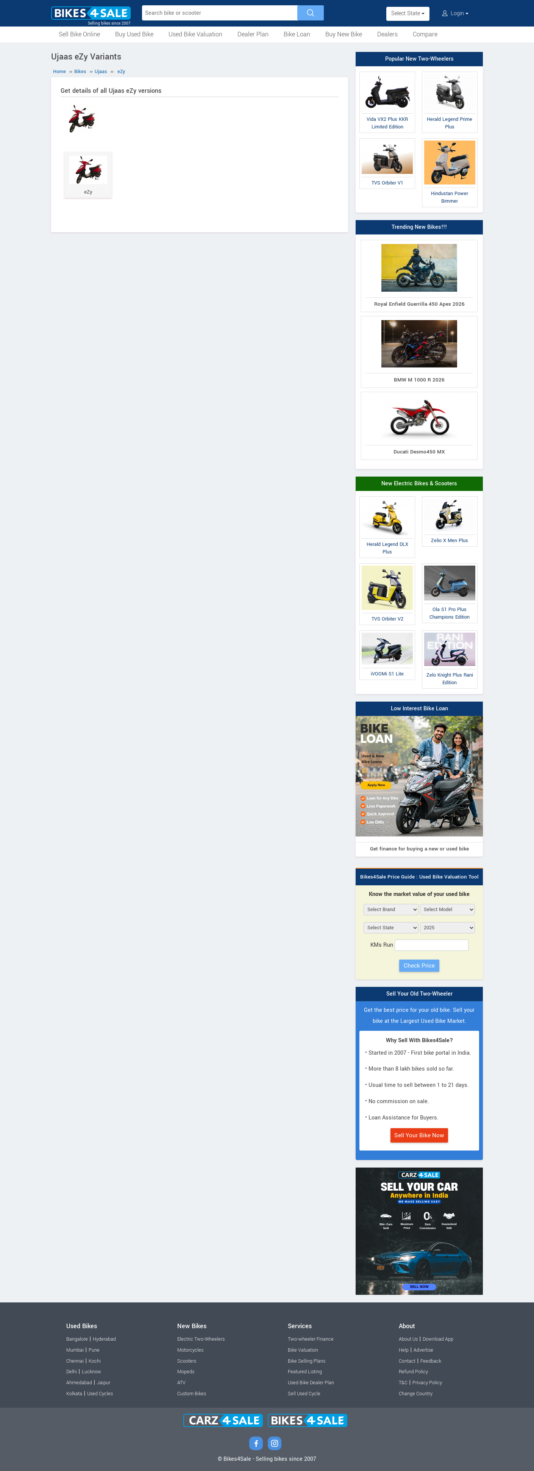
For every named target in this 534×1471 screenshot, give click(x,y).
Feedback (430, 1361)
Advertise (423, 1350)
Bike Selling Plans (306, 1361)
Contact (407, 1361)
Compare (425, 34)
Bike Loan (297, 34)
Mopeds (185, 1371)
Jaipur (103, 1382)
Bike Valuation (303, 1350)
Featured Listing (305, 1371)
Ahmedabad (79, 1382)
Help (404, 1350)
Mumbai (75, 1350)
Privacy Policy (427, 1382)
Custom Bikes (191, 1393)
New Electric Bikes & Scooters (419, 484)
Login (455, 13)
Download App (438, 1339)
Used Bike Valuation (195, 34)
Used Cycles (100, 1393)
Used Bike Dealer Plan (311, 1382)
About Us (408, 1339)
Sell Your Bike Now (419, 1135)
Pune (94, 1350)
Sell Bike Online (79, 34)
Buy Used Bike (134, 34)
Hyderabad (104, 1339)
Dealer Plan (253, 34)
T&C (403, 1382)
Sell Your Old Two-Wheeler (419, 994)
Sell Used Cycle (304, 1393)
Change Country (416, 1393)
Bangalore (77, 1339)
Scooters (186, 1361)
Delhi (71, 1371)
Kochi (95, 1361)
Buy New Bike (343, 34)
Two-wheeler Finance (311, 1339)
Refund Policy (413, 1371)
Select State (408, 13)
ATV (181, 1382)
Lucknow (91, 1371)
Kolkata (74, 1393)
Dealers (387, 34)
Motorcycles (190, 1350)
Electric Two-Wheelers (201, 1339)
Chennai (75, 1361)
